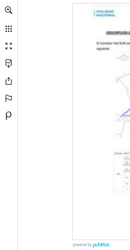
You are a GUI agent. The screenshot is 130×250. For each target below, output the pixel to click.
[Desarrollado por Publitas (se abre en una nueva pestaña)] (8, 115)
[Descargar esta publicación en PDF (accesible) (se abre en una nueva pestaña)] (8, 63)
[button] (8, 10)
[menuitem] (8, 19)
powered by (82, 244)
